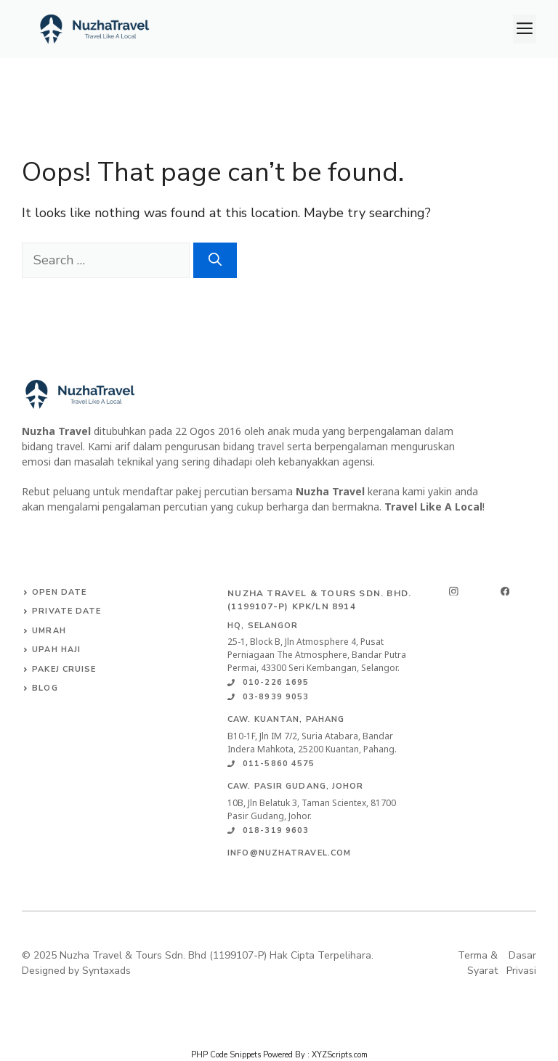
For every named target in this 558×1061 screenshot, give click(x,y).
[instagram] (453, 591)
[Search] (215, 260)
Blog (44, 688)
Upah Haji (56, 649)
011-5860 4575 (279, 763)
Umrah (49, 630)
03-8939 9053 (276, 696)
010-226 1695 (276, 682)
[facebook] (505, 591)
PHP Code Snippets (226, 1054)
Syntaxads (106, 970)
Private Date (66, 611)
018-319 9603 (276, 830)
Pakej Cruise (64, 669)
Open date (59, 592)
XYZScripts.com (340, 1054)
